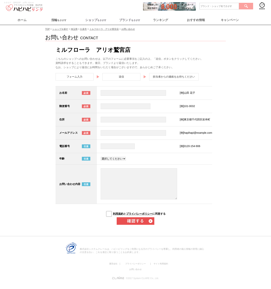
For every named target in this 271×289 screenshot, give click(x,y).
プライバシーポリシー (139, 213)
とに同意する (139, 213)
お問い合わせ (135, 269)
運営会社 (113, 264)
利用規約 (118, 213)
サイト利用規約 (161, 264)
